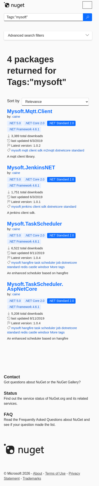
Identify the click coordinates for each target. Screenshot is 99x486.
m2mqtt (48, 150)
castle (33, 267)
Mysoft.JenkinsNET (31, 167)
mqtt (25, 150)
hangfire (27, 262)
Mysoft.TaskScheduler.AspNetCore (35, 286)
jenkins (27, 206)
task (37, 262)
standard (77, 150)
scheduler (48, 262)
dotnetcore (63, 150)
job (58, 262)
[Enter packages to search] (43, 17)
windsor (43, 267)
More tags (57, 267)
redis (24, 267)
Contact (12, 376)
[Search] (87, 17)
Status (10, 393)
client (32, 150)
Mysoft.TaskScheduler (34, 223)
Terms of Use (55, 473)
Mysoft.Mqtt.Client (29, 111)
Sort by (13, 101)
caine (16, 116)
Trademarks (32, 478)
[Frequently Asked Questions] (8, 414)
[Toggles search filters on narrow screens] (87, 35)
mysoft (16, 150)
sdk (40, 150)
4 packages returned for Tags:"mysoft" (36, 70)
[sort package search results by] (55, 102)
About (37, 473)
